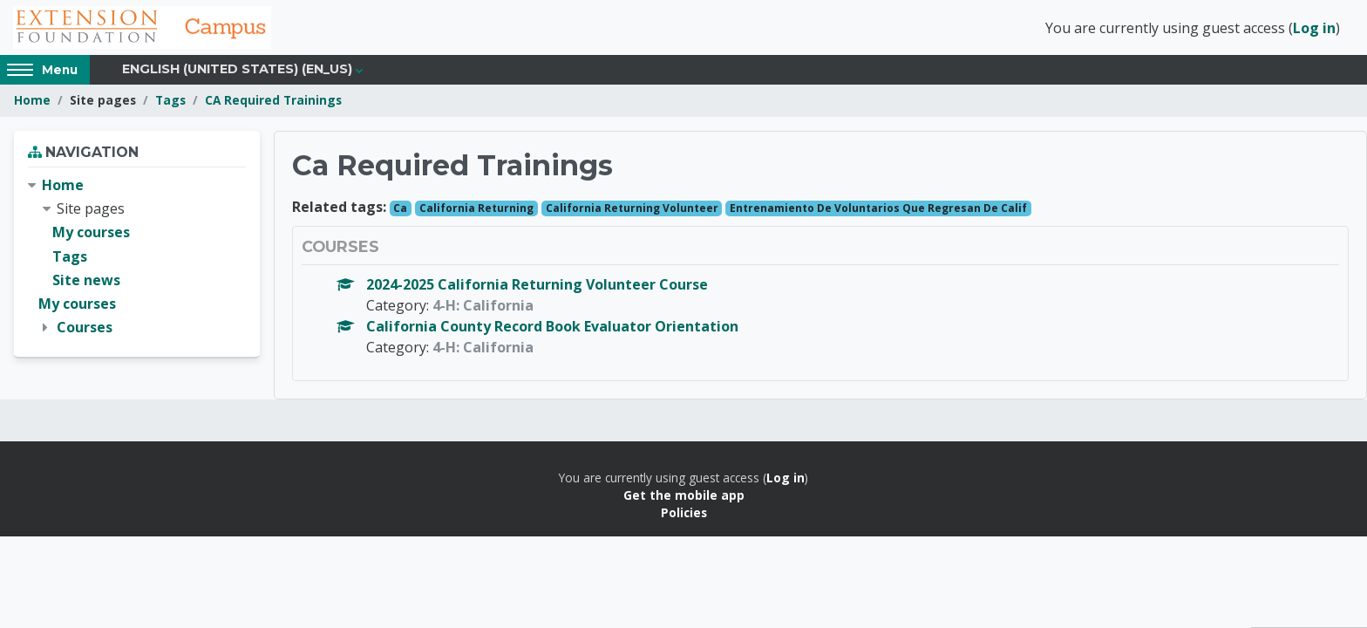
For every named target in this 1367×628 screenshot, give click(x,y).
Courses (84, 329)
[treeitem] (137, 259)
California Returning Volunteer (632, 209)
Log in (1314, 28)
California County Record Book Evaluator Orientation (552, 328)
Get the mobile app (684, 497)
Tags (170, 102)
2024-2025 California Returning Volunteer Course (537, 286)
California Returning (476, 209)
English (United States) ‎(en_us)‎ (237, 71)
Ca (400, 209)
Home (32, 102)
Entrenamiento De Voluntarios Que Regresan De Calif (878, 209)
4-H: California (483, 307)
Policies (684, 515)
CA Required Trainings (273, 102)
